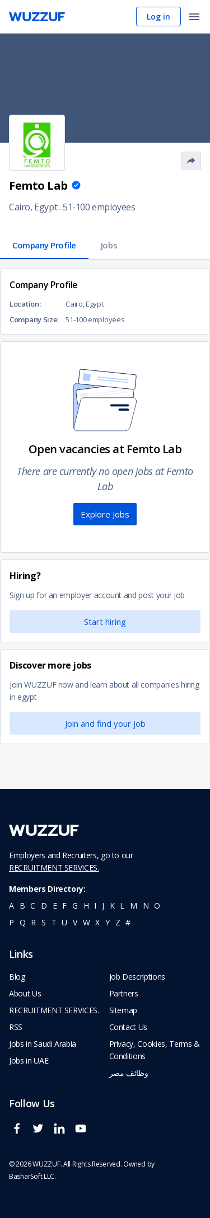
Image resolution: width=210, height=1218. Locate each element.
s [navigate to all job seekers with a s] (43, 922)
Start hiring (105, 621)
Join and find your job (105, 723)
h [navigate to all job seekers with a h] (86, 905)
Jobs (109, 245)
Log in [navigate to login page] (158, 16)
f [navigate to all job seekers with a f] (64, 905)
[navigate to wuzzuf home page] (37, 16)
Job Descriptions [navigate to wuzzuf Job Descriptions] (137, 976)
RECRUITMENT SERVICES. (54, 867)
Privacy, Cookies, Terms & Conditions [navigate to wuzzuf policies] (154, 1049)
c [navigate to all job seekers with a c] (32, 905)
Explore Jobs (105, 514)
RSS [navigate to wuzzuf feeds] (15, 1027)
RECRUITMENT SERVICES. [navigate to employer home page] (54, 1010)
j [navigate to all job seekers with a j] (103, 905)
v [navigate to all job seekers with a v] (75, 922)
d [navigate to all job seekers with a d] (44, 905)
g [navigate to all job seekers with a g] (75, 905)
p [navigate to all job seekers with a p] (11, 922)
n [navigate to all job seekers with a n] (146, 905)
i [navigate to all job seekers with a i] (95, 905)
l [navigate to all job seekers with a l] (122, 905)
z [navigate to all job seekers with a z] (117, 922)
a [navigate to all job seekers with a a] (11, 905)
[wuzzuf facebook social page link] (19, 1133)
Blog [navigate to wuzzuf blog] (17, 976)
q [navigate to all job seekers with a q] (23, 922)
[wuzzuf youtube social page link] (83, 1133)
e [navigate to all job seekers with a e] (55, 905)
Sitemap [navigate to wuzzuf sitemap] (123, 1010)
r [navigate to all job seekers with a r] (33, 922)
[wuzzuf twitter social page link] (41, 1133)
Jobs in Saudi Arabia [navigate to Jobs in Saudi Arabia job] (42, 1043)
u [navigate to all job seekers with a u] (64, 922)
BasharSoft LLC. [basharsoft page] (32, 1176)
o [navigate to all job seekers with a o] (157, 905)
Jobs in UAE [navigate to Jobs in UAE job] (28, 1060)
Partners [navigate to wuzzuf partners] (123, 993)
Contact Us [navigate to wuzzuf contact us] (128, 1027)
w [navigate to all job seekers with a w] (86, 922)
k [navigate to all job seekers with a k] (112, 905)
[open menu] (194, 17)
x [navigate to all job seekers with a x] (97, 922)
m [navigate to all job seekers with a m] (133, 905)
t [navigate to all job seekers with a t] (54, 922)
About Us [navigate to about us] (25, 993)
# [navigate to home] (127, 922)
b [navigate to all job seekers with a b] (22, 905)
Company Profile (44, 245)
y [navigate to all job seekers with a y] (107, 922)
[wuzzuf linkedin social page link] (62, 1133)
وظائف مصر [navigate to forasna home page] (128, 1072)
